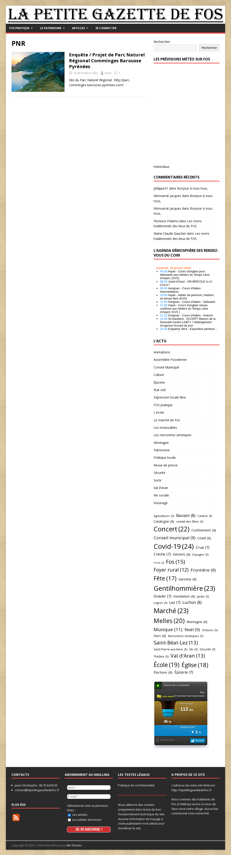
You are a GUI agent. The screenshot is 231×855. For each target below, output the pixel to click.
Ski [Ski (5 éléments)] (193, 649)
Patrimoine (162, 450)
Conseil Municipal (166, 367)
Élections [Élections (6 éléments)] (163, 672)
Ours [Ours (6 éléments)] (160, 635)
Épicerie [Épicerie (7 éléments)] (183, 672)
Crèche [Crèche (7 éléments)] (162, 554)
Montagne (161, 442)
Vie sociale (161, 495)
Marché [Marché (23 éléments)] (171, 610)
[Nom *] (89, 787)
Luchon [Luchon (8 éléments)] (192, 602)
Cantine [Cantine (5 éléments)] (204, 516)
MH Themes (74, 845)
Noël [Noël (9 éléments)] (192, 629)
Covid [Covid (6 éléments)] (204, 538)
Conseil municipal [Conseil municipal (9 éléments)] (174, 537)
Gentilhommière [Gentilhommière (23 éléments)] (184, 588)
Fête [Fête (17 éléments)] (165, 578)
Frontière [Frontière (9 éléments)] (203, 570)
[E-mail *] (89, 796)
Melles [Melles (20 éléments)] (169, 621)
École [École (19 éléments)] (166, 665)
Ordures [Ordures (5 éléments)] (210, 630)
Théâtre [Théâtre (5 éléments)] (161, 656)
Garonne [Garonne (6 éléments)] (187, 579)
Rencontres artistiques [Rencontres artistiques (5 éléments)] (185, 636)
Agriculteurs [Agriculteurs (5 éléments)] (164, 516)
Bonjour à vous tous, (192, 188)
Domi (107, 73)
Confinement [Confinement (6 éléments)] (204, 530)
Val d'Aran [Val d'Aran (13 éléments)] (188, 656)
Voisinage (161, 503)
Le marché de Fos (167, 420)
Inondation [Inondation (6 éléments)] (184, 596)
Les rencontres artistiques (173, 435)
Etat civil (160, 390)
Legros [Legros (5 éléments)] (160, 602)
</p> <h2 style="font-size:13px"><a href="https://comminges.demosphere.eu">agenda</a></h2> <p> (186, 298)
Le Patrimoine (50, 28)
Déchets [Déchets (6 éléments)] (181, 554)
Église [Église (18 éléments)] (194, 665)
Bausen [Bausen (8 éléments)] (185, 515)
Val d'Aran (161, 488)
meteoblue (161, 167)
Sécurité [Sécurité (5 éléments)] (207, 649)
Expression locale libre (170, 397)
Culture (159, 375)
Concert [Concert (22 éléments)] (171, 529)
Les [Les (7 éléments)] (174, 603)
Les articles (78, 814)
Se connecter (105, 28)
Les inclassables (165, 427)
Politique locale (165, 457)
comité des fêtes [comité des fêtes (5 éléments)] (189, 521)
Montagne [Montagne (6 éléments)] (197, 621)
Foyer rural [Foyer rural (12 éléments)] (171, 570)
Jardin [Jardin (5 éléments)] (203, 596)
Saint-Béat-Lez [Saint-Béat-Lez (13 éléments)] (176, 643)
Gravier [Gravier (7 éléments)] (162, 596)
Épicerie (159, 382)
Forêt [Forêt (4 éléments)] (159, 563)
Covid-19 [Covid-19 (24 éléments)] (174, 546)
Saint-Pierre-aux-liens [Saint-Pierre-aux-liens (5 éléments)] (170, 649)
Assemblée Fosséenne (170, 359)
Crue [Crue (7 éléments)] (202, 548)
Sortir (158, 480)
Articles (78, 28)
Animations (162, 352)
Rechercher (162, 41)
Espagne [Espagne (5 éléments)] (200, 554)
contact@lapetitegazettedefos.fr (37, 790)
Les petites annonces (85, 819)
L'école (159, 412)
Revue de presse (166, 465)
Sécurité (159, 472)
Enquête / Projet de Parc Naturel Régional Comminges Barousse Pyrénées (107, 61)
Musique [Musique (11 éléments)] (168, 629)
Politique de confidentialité (136, 785)
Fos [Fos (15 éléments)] (175, 561)
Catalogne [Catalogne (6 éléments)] (164, 521)
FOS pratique (19, 28)
